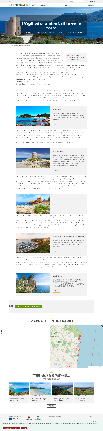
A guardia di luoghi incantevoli (39, 399)
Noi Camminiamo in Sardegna (51, 18)
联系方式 (92, 416)
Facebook (12, 1)
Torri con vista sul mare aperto (82, 399)
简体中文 (92, 1)
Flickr (20, 1)
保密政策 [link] (24, 428)
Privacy (64, 416)
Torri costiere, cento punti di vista (17, 399)
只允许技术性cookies (96, 421)
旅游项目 (42, 5)
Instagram (17, 1)
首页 (10, 45)
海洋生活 (55, 395)
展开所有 (51, 406)
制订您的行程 (91, 5)
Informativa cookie (72, 416)
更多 (56, 124)
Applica (85, 1)
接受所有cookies (8, 428)
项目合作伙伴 (52, 416)
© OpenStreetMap (92, 366)
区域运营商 (58, 416)
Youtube (22, 1)
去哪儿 (66, 5)
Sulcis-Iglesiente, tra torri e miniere (61, 399)
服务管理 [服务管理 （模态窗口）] (17, 428)
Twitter (15, 1)
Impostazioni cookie (83, 416)
